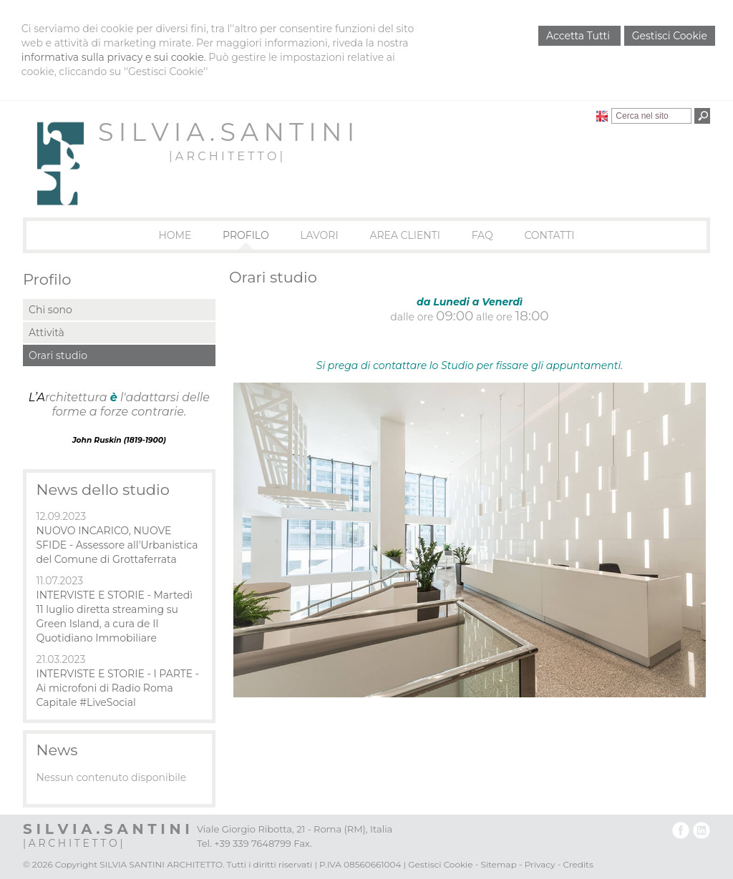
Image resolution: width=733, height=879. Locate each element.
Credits (578, 864)
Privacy (540, 864)
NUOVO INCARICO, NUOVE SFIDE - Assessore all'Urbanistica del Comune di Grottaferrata (117, 545)
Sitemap (498, 864)
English (602, 116)
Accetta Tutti (579, 35)
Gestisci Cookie (669, 35)
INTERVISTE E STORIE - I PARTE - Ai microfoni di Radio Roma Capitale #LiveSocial (117, 688)
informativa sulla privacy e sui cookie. (113, 57)
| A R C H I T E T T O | (226, 156)
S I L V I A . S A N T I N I (226, 132)
